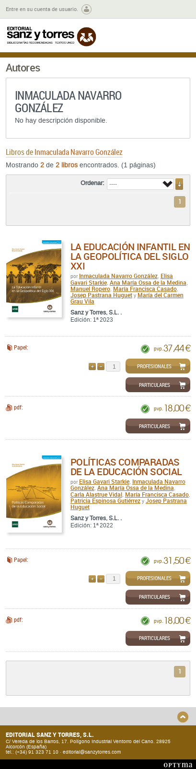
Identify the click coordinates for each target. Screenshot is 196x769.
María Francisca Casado (145, 288)
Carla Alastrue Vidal (96, 494)
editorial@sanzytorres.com (92, 752)
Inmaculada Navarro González (118, 276)
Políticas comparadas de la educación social (126, 466)
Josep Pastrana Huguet (101, 295)
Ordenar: (92, 183)
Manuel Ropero (90, 288)
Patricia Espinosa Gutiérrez (105, 500)
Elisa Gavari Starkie (104, 481)
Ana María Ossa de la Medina (148, 282)
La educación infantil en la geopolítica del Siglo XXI (130, 256)
